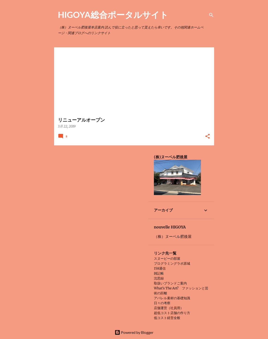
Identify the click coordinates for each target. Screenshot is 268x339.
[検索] (211, 15)
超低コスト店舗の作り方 (172, 313)
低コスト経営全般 (167, 318)
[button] (207, 136)
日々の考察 (162, 303)
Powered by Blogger (134, 332)
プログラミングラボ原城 (172, 263)
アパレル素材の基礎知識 (172, 298)
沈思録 (159, 278)
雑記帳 (159, 273)
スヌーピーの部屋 (167, 258)
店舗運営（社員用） (169, 308)
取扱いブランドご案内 (170, 283)
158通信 (160, 268)
